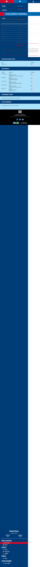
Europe (5, 550)
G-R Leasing (15, 115)
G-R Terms (24, 115)
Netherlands (6, 552)
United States (6, 543)
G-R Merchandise (22, 114)
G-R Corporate (17, 114)
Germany (5, 553)
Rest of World (6, 563)
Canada (5, 545)
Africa (5, 558)
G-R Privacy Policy (20, 115)
